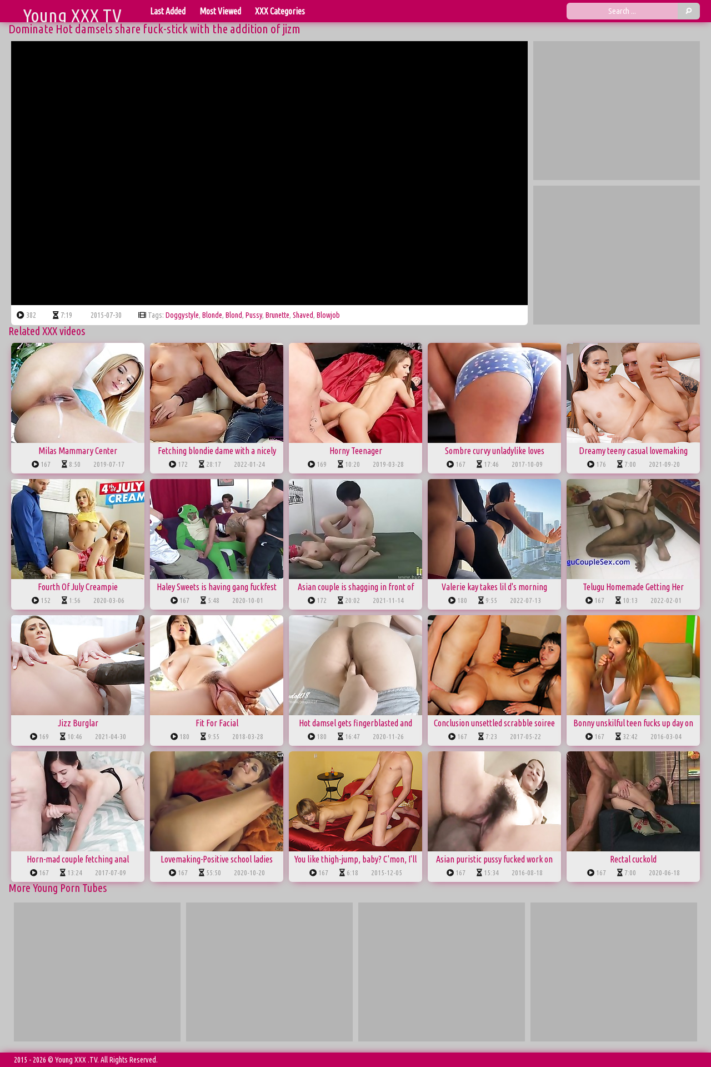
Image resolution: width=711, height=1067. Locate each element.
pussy (254, 315)
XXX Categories (280, 11)
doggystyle (182, 315)
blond (234, 315)
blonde (212, 315)
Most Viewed (220, 11)
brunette (277, 315)
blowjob (328, 315)
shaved (303, 315)
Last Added (168, 11)
